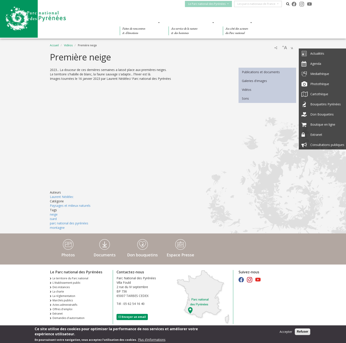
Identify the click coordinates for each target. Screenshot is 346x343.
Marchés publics (63, 300)
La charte (58, 291)
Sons (245, 98)
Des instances (61, 287)
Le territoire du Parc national (70, 278)
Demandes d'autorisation (69, 318)
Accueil (54, 45)
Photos (68, 254)
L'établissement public (67, 283)
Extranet (58, 313)
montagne (57, 228)
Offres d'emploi (62, 309)
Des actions (236, 22)
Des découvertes (138, 22)
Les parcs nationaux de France (258, 4)
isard (53, 219)
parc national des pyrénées (69, 223)
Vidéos (68, 45)
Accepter (286, 332)
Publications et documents (261, 72)
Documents (105, 254)
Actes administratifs (65, 305)
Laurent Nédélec (61, 197)
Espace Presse (180, 254)
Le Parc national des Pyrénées (209, 4)
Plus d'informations (151, 339)
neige (54, 214)
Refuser (302, 331)
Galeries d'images (254, 81)
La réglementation (64, 296)
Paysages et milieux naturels (70, 205)
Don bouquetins (142, 254)
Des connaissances (190, 22)
